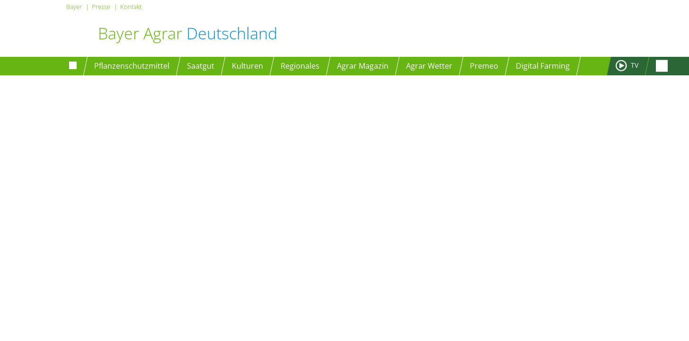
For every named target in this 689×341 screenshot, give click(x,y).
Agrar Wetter (429, 66)
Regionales (300, 66)
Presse (101, 6)
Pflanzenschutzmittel (131, 66)
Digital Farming (543, 66)
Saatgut (200, 66)
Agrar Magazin (363, 66)
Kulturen (247, 66)
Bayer (74, 6)
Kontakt (130, 6)
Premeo (484, 66)
